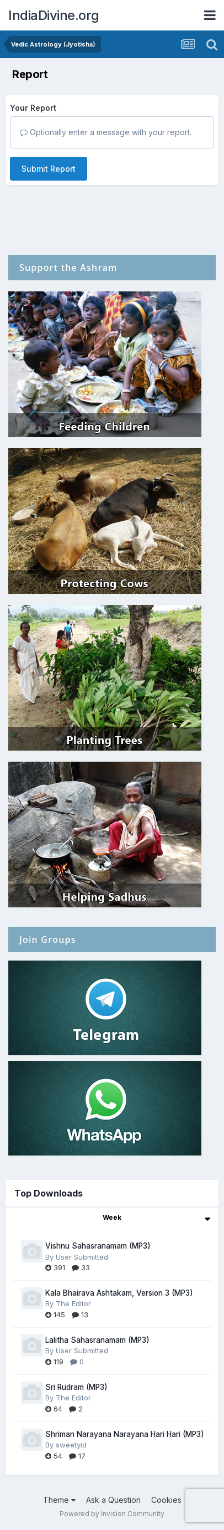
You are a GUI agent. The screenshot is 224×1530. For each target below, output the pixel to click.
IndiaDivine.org (53, 15)
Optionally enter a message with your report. (105, 132)
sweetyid (71, 1444)
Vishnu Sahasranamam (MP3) (98, 1245)
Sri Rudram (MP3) (76, 1387)
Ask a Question (113, 1500)
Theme (59, 1500)
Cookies (166, 1500)
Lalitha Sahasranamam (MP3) (97, 1340)
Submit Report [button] (49, 168)
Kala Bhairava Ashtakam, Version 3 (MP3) (119, 1292)
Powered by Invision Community (112, 1514)
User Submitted (82, 1256)
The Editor (73, 1303)
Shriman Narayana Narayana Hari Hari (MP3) (124, 1434)
